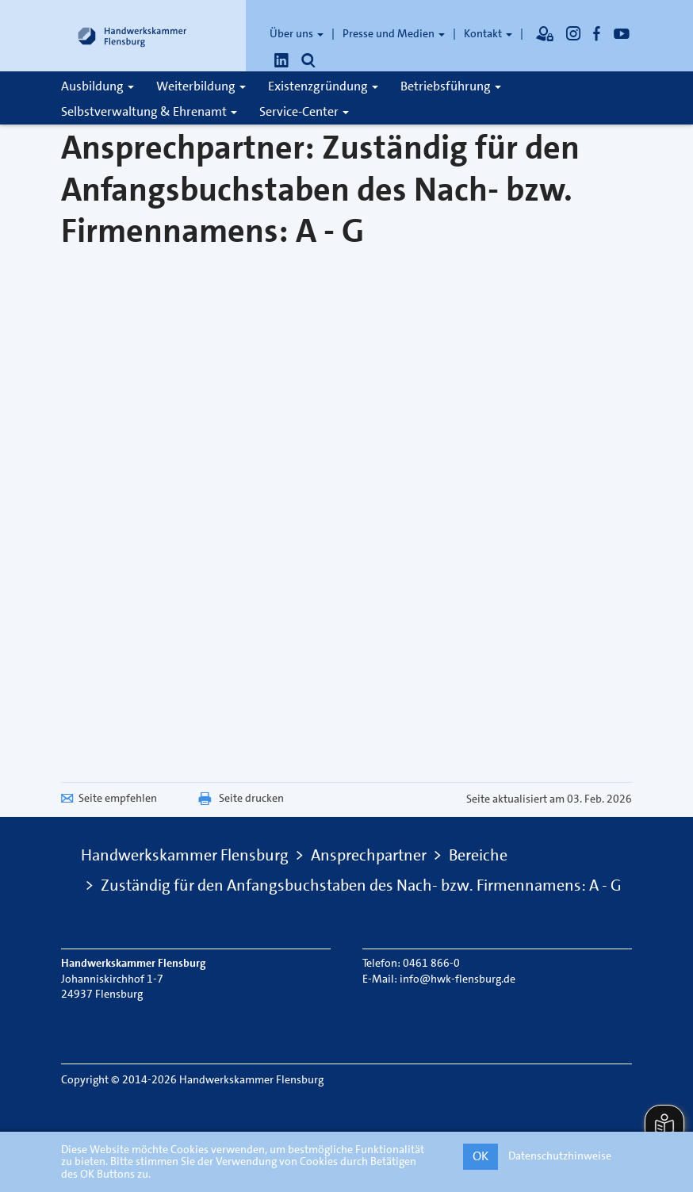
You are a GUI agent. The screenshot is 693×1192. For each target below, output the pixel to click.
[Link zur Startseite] (132, 35)
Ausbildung (97, 86)
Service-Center (304, 111)
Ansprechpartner (369, 855)
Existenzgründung (323, 86)
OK (480, 1156)
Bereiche (478, 855)
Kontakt (488, 33)
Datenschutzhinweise (559, 1155)
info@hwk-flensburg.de (457, 979)
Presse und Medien (394, 33)
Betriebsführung (450, 86)
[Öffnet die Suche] (308, 60)
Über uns (297, 33)
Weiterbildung (201, 86)
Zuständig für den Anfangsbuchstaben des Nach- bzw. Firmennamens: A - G (361, 885)
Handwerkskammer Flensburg (185, 855)
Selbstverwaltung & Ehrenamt (149, 111)
